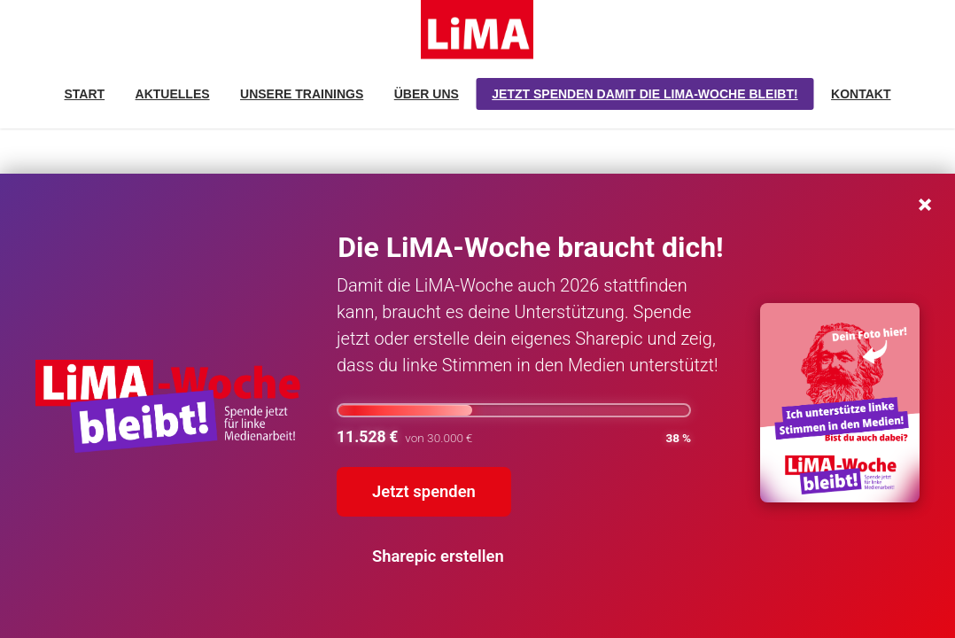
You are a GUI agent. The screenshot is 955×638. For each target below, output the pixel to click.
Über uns (426, 94)
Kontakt (860, 94)
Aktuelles (173, 94)
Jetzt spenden (424, 491)
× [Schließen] (925, 201)
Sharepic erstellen (438, 556)
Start (85, 94)
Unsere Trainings (301, 94)
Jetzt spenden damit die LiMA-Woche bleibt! (644, 94)
